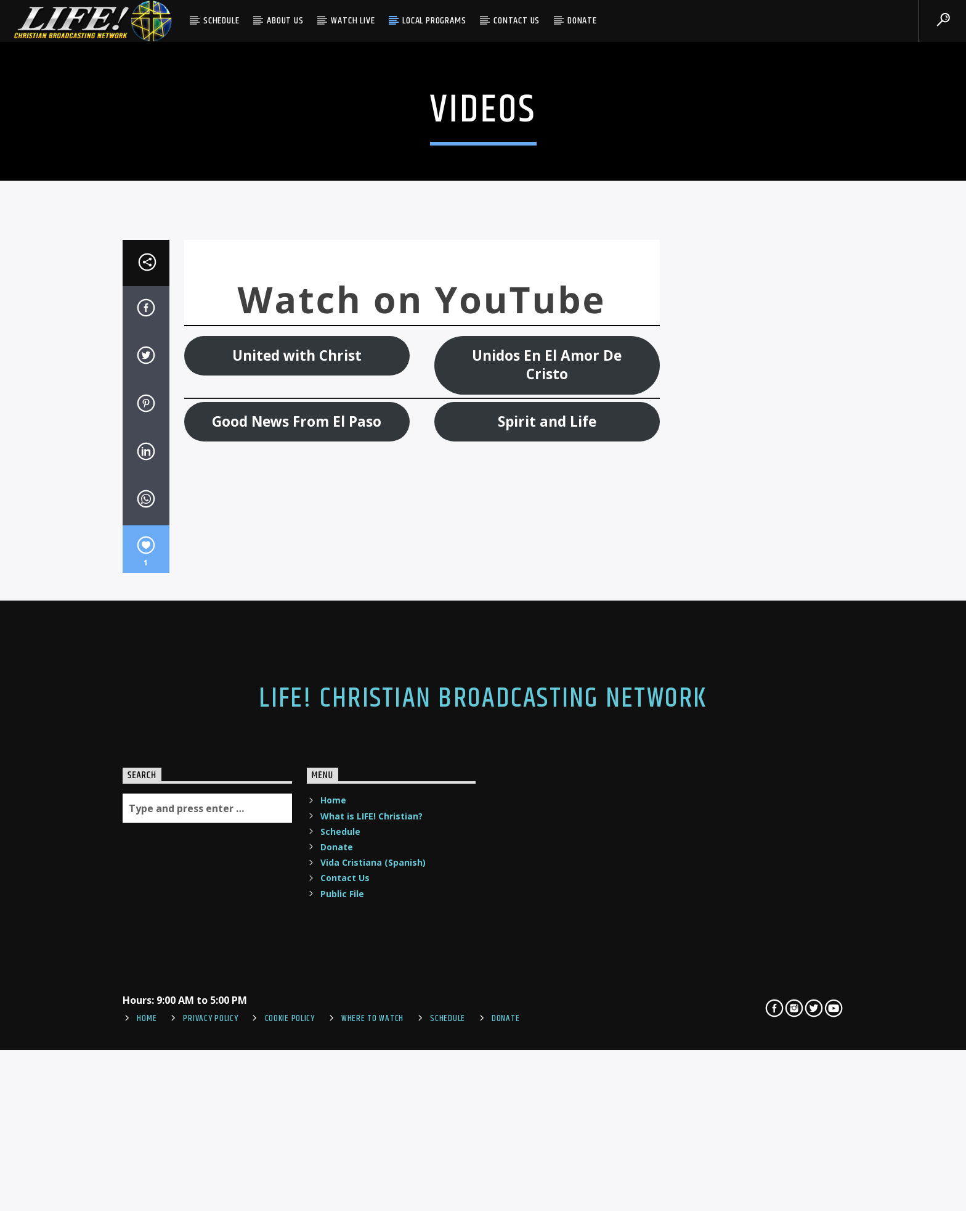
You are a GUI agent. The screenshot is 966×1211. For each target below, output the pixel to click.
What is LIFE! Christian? (371, 1112)
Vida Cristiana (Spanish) (373, 1159)
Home (333, 1096)
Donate (582, 20)
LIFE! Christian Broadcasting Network (483, 995)
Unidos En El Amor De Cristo (547, 661)
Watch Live (353, 20)
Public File (342, 1190)
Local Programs (434, 20)
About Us (285, 20)
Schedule (221, 20)
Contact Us (516, 20)
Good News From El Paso (296, 717)
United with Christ (297, 652)
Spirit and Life (547, 717)
